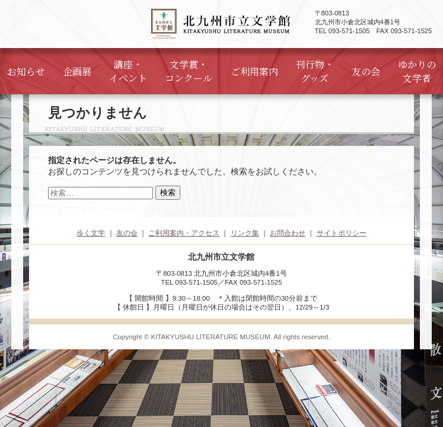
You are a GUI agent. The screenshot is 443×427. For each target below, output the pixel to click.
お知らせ (26, 71)
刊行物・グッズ (315, 71)
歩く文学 (91, 233)
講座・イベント (128, 71)
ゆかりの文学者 (417, 71)
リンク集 (245, 233)
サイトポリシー (341, 233)
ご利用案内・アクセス (183, 233)
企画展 (77, 71)
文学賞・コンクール (188, 71)
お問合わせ (287, 233)
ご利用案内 (254, 71)
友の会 (366, 71)
